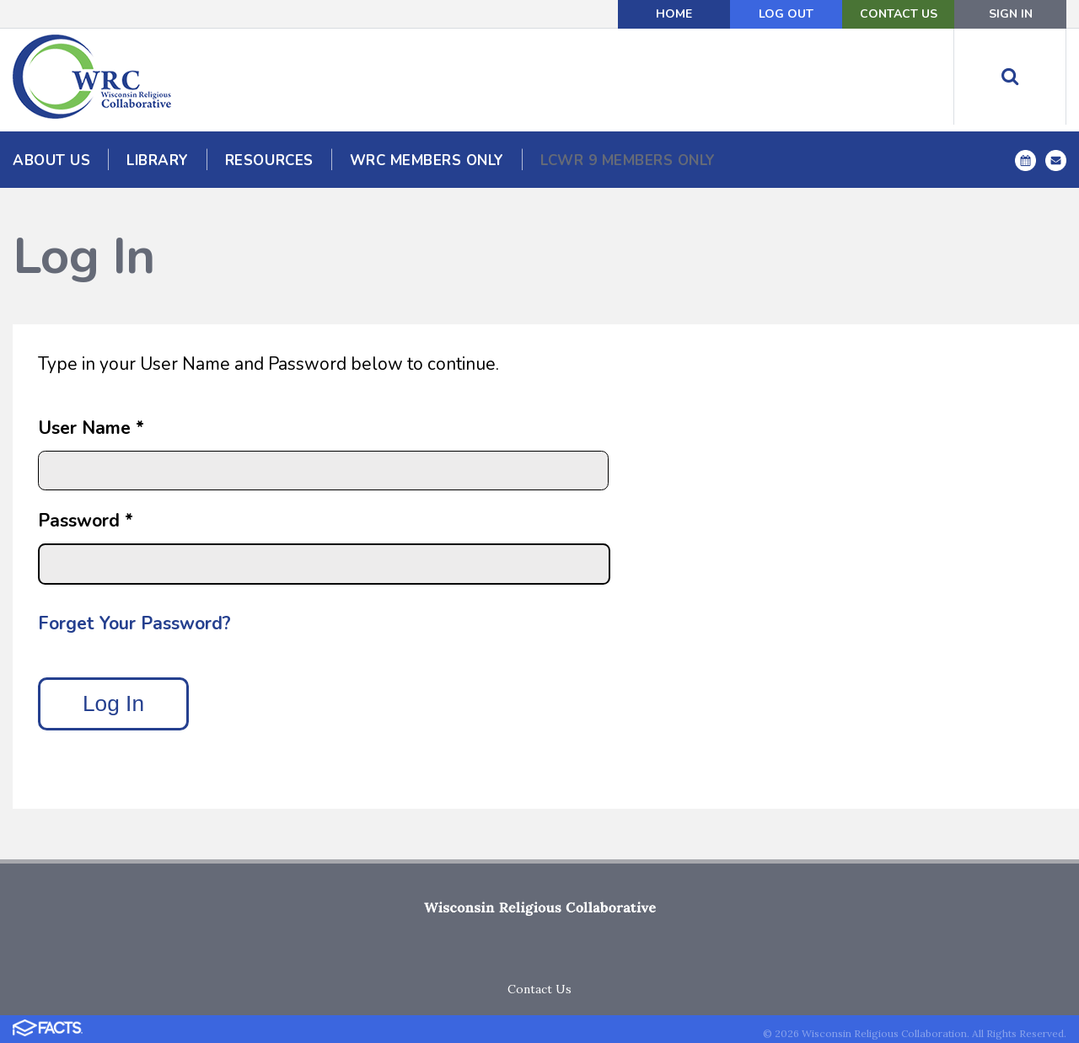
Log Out (786, 14)
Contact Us (898, 14)
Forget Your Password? (134, 623)
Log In (113, 703)
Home (674, 14)
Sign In (1011, 14)
